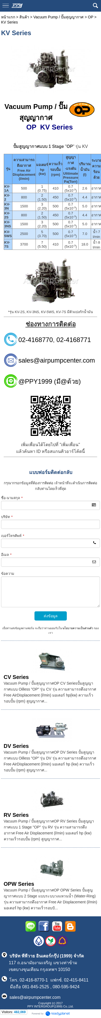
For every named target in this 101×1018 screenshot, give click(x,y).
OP (90, 17)
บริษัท (7, 517)
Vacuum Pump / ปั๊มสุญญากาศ (58, 17)
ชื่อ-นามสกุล (12, 498)
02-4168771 (74, 339)
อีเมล (6, 555)
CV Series (16, 677)
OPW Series (19, 884)
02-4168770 (35, 339)
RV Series (16, 815)
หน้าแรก (8, 17)
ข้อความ (7, 574)
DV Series (16, 746)
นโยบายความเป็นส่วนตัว (77, 628)
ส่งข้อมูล (51, 616)
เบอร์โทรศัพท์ (12, 536)
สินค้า (24, 17)
